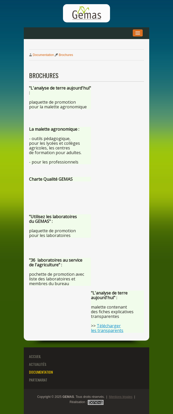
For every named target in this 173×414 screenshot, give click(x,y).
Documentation (43, 55)
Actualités (37, 364)
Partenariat (38, 379)
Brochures (66, 55)
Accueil (35, 356)
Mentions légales (120, 397)
